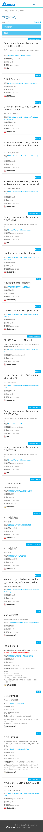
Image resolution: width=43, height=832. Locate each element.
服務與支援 (13, 11)
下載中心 (23, 11)
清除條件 (37, 22)
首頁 (6, 11)
